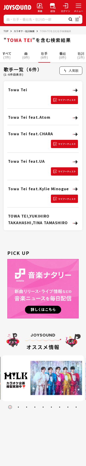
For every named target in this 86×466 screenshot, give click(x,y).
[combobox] (70, 70)
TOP (6, 31)
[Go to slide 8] (67, 407)
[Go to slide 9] (76, 407)
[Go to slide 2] (18, 407)
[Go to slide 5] (43, 407)
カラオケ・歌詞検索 (24, 31)
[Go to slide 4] (34, 407)
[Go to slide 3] (26, 407)
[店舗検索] (53, 7)
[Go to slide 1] (10, 407)
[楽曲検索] (40, 7)
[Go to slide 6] (51, 407)
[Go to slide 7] (59, 407)
